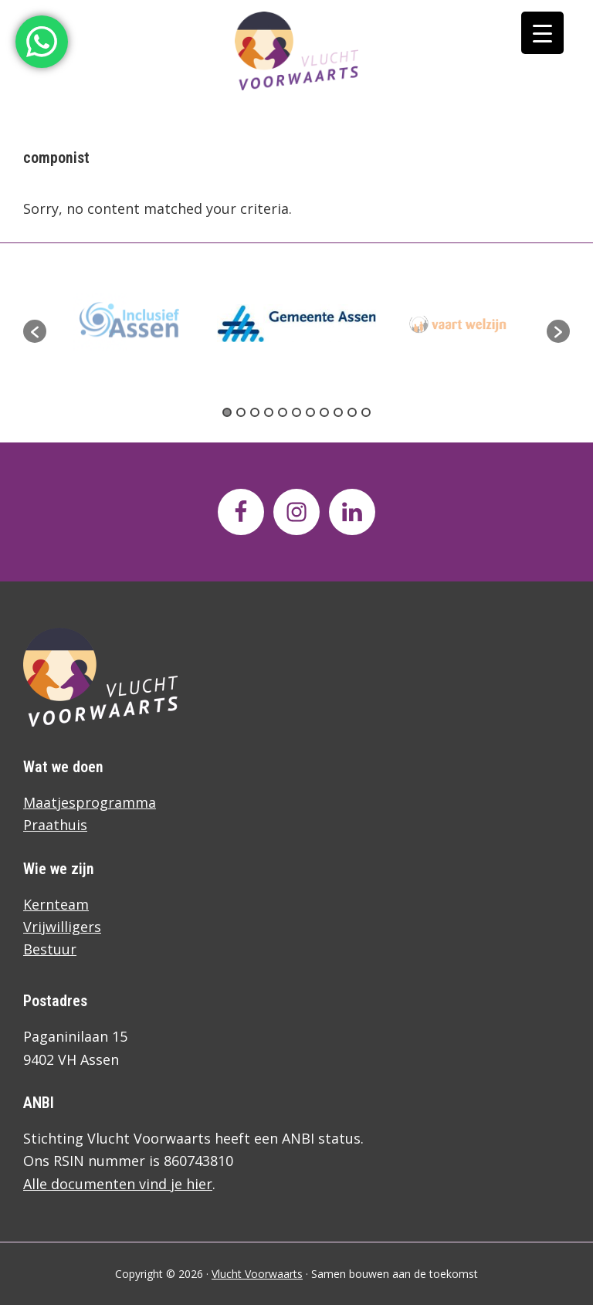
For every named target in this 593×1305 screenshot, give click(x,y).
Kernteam (56, 904)
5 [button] (282, 412)
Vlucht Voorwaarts (257, 1273)
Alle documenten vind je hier (117, 1183)
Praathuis (55, 824)
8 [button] (324, 412)
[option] (296, 323)
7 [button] (310, 412)
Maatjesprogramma (89, 802)
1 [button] (227, 412)
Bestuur (49, 949)
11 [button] (366, 412)
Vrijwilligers (62, 926)
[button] (34, 331)
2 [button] (241, 412)
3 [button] (254, 412)
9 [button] (338, 412)
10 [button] (352, 412)
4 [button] (268, 412)
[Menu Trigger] (542, 33)
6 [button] (296, 412)
